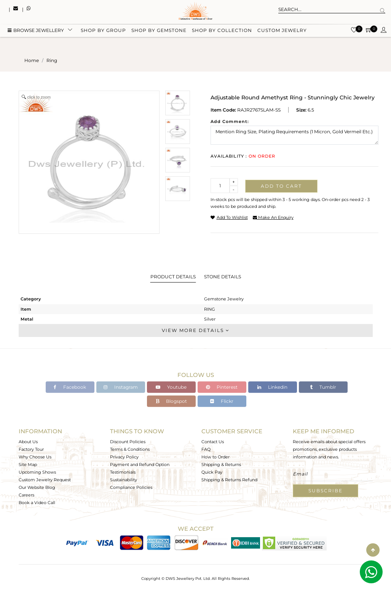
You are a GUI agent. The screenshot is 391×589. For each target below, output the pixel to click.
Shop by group (103, 31)
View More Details (196, 330)
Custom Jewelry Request (45, 479)
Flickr (221, 401)
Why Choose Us (35, 457)
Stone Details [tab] (222, 276)
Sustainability (123, 479)
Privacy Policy (124, 457)
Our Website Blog (37, 487)
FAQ (206, 449)
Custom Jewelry (282, 31)
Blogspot (171, 401)
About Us (28, 441)
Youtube (171, 387)
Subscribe (325, 490)
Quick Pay (211, 472)
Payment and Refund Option (139, 464)
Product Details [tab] (173, 276)
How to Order (215, 457)
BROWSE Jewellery (36, 31)
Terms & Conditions (130, 449)
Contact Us (212, 441)
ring (51, 60)
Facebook (70, 387)
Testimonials (123, 472)
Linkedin (272, 387)
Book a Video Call (37, 502)
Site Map (28, 464)
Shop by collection (222, 31)
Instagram (121, 387)
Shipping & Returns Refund (229, 479)
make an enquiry (273, 217)
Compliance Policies (131, 487)
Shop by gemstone (159, 31)
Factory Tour (31, 449)
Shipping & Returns (221, 464)
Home (31, 60)
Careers (26, 495)
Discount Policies (127, 441)
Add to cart (281, 186)
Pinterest (222, 387)
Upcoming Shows (37, 472)
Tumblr (323, 387)
